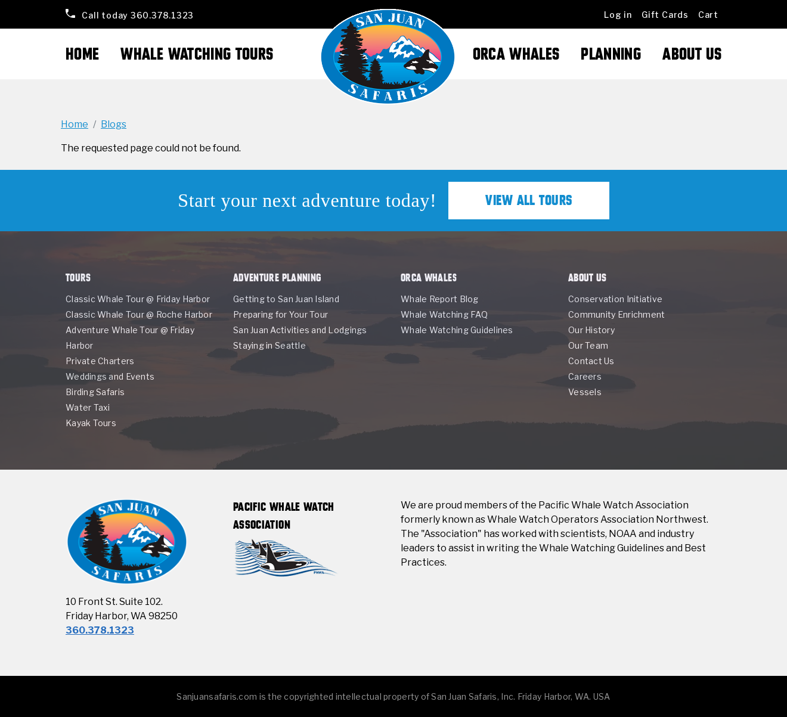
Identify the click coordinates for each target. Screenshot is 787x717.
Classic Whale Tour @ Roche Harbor (139, 314)
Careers (585, 376)
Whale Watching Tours (196, 54)
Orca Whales (516, 54)
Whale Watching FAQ (444, 314)
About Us (691, 54)
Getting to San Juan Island (286, 299)
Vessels (585, 392)
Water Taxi (88, 407)
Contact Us (591, 361)
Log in (618, 15)
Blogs (113, 124)
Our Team (588, 345)
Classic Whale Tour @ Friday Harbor (138, 299)
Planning (611, 54)
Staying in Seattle (269, 345)
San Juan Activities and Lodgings (300, 330)
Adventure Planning (277, 277)
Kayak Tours (91, 423)
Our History (591, 330)
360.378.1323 (137, 15)
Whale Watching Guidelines (457, 330)
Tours (78, 277)
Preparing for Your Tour (280, 314)
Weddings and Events (110, 376)
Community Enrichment (616, 314)
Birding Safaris (95, 392)
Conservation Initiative (615, 299)
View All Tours (528, 200)
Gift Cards (665, 15)
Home (82, 54)
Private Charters (100, 361)
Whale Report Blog (440, 299)
